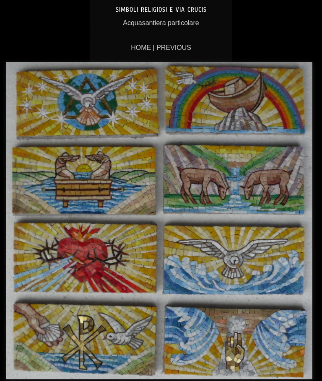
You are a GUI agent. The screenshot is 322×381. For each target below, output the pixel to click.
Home (141, 47)
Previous (173, 47)
